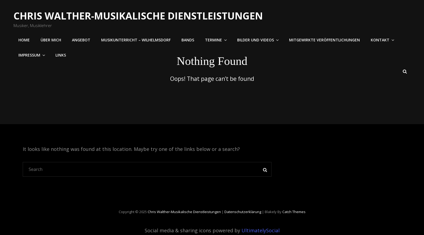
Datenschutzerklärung (242, 211)
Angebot (81, 39)
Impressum (32, 55)
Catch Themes (294, 211)
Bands (187, 39)
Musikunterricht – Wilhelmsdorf (136, 39)
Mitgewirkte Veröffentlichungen (324, 39)
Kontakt (383, 39)
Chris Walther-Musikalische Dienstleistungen (138, 15)
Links (60, 55)
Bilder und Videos (258, 39)
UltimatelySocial (260, 230)
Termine (216, 39)
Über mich (51, 39)
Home (24, 39)
